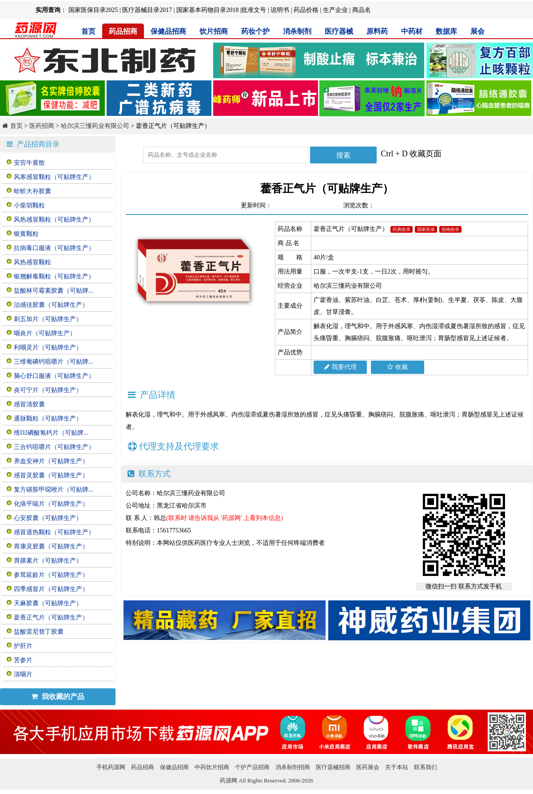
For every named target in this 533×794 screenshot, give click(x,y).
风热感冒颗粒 (32, 262)
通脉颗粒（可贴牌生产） (48, 418)
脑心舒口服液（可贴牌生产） (54, 376)
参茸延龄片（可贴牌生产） (51, 575)
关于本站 (396, 767)
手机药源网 (110, 767)
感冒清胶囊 (29, 404)
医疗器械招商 (333, 767)
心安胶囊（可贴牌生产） (48, 518)
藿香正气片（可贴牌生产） (51, 617)
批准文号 (253, 10)
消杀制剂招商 (292, 767)
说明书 (279, 10)
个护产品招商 (252, 767)
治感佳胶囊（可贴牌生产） (51, 305)
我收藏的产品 (57, 696)
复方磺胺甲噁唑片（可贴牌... (53, 489)
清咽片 (23, 674)
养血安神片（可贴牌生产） (51, 461)
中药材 (411, 31)
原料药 (377, 31)
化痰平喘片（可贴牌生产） (51, 503)
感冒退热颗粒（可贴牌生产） (54, 532)
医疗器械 (339, 31)
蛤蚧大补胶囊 (32, 191)
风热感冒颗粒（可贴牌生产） (54, 219)
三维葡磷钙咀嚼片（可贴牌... (53, 361)
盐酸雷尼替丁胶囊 (39, 631)
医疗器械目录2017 (147, 10)
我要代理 (340, 367)
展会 (477, 31)
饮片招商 (213, 31)
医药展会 (367, 767)
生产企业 (335, 10)
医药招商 (41, 126)
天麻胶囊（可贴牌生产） (48, 603)
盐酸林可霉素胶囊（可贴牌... (53, 290)
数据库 (446, 31)
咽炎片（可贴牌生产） (45, 333)
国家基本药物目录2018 (207, 10)
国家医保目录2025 (93, 10)
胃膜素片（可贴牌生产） (48, 560)
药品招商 (123, 31)
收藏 (397, 367)
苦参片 (23, 660)
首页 (88, 31)
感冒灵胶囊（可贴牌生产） (51, 475)
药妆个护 (255, 31)
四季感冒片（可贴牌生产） (51, 589)
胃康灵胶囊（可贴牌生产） (51, 546)
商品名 (361, 10)
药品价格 (306, 10)
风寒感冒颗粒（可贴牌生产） (54, 177)
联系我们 (425, 767)
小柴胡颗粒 (29, 205)
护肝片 (23, 646)
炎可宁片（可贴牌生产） (48, 390)
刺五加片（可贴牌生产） (48, 319)
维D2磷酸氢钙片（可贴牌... (51, 432)
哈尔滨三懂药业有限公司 (95, 126)
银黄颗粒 (26, 233)
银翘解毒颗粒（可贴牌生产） (54, 276)
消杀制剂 (297, 31)
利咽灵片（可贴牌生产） (48, 347)
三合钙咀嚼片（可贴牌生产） (54, 447)
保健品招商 (168, 31)
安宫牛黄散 (29, 162)
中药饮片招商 (212, 767)
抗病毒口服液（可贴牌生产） (54, 248)
